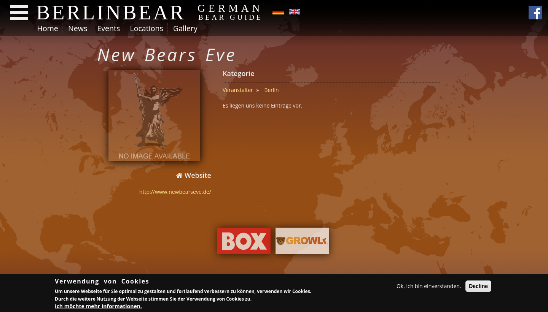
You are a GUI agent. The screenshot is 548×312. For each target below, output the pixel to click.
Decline (478, 287)
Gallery (185, 28)
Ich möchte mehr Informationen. (98, 307)
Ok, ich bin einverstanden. (429, 287)
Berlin (271, 89)
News (77, 28)
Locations (146, 28)
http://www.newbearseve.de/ (175, 191)
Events (108, 28)
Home (47, 28)
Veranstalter (238, 89)
